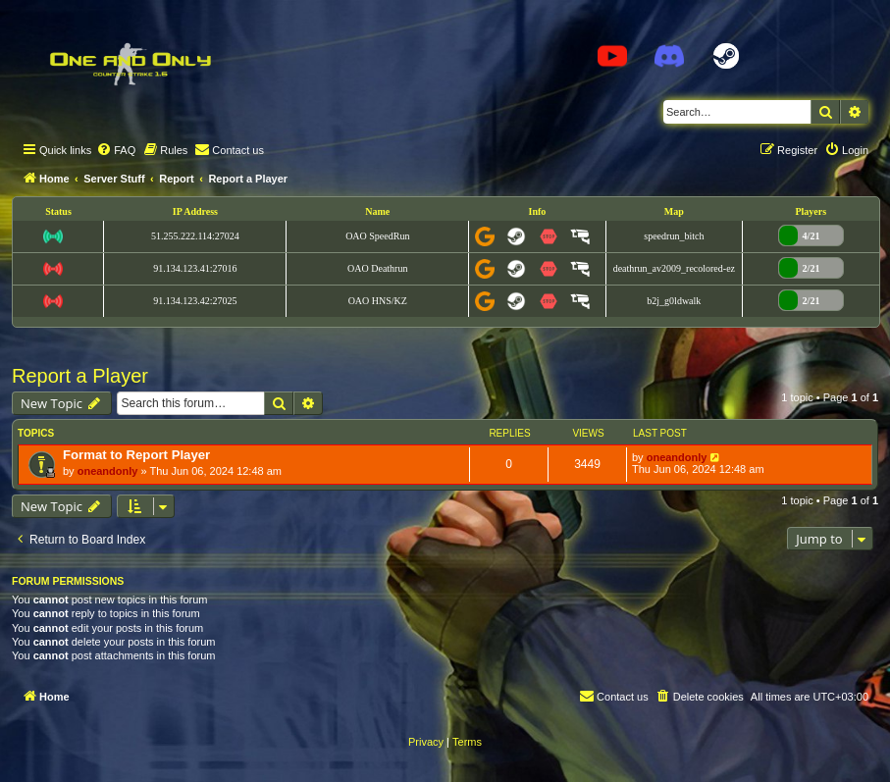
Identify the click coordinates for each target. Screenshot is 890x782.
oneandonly (108, 471)
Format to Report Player (136, 454)
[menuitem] (115, 150)
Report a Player (80, 376)
